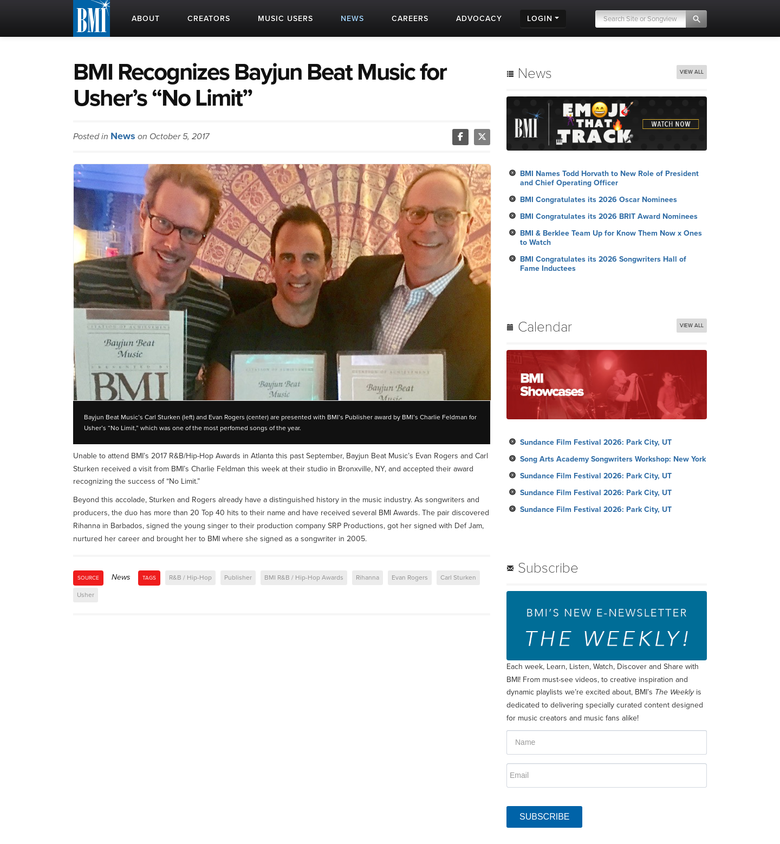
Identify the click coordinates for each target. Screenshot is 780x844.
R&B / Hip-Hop (190, 577)
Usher (85, 595)
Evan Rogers (410, 577)
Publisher (238, 577)
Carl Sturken (458, 577)
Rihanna (367, 577)
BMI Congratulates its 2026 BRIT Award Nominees (609, 216)
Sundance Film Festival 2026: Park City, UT (596, 442)
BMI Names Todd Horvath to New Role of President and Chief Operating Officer (609, 178)
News (122, 136)
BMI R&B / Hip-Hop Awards (303, 577)
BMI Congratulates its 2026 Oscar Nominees (598, 199)
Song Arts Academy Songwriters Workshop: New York (613, 459)
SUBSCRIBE (544, 816)
